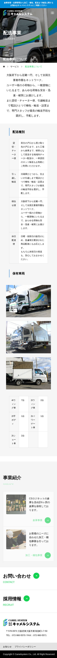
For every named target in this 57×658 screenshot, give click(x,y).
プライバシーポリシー (25, 646)
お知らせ (7, 646)
